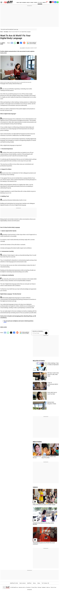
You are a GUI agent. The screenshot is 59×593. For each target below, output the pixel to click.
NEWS (20, 2)
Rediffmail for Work (14, 583)
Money (34, 583)
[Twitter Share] (17, 43)
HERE (5, 322)
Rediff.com (15, 587)
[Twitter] (50, 2)
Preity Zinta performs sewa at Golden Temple (44, 504)
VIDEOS (35, 487)
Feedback (44, 587)
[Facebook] (55, 2)
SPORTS (35, 2)
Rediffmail (29, 583)
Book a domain (23, 583)
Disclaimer (28, 587)
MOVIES (28, 2)
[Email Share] (11, 43)
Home (1, 31)
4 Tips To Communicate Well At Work (52, 384)
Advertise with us (22, 587)
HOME (18, 2)
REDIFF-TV (45, 2)
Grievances (29, 589)
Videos (38, 583)
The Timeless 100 (45, 583)
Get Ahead (6, 31)
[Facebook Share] (20, 43)
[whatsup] (58, 2)
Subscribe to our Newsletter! (37, 331)
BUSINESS (24, 2)
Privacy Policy (34, 587)
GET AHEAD (40, 2)
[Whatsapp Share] (14, 43)
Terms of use (53, 587)
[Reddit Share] (23, 43)
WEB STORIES (37, 442)
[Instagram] (53, 2)
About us (48, 587)
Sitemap (39, 587)
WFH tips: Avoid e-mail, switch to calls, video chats (53, 374)
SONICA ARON (2, 43)
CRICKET (32, 2)
